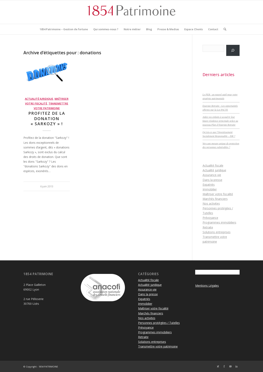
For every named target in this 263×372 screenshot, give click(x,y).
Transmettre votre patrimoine (158, 346)
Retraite (208, 227)
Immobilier (210, 189)
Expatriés (209, 185)
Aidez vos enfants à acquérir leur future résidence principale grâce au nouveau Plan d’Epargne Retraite (220, 121)
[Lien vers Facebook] (224, 366)
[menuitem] (64, 29)
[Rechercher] (223, 29)
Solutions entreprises (217, 232)
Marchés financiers (215, 199)
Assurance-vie (212, 175)
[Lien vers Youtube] (230, 366)
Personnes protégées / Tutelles (159, 323)
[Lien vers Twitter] (218, 366)
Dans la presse (212, 180)
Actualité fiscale (213, 165)
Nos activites (211, 203)
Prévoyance (210, 218)
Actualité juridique (39, 99)
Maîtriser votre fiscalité (218, 194)
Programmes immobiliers (219, 222)
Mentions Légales (207, 285)
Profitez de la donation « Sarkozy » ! (46, 118)
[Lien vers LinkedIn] (236, 366)
